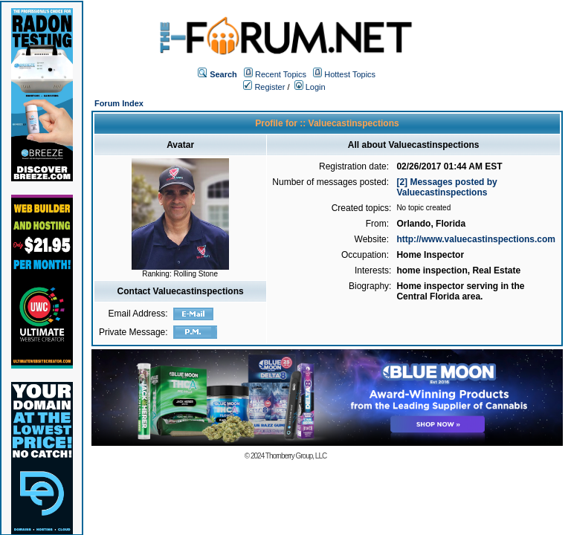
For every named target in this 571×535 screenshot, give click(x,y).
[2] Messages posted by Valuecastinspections (446, 187)
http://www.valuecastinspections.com (475, 239)
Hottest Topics (349, 74)
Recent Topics (280, 74)
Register (264, 86)
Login (310, 86)
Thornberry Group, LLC (295, 456)
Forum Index (118, 103)
